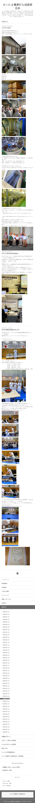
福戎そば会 (5, 748)
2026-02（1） (6, 611)
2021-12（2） (6, 711)
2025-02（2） (6, 624)
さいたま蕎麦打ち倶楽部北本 (14, 801)
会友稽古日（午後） (7, 770)
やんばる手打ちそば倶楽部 (9, 744)
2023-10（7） (6, 665)
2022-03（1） (6, 706)
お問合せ (4, 603)
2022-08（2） (6, 693)
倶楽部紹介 (5, 583)
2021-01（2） (6, 724)
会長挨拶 (4, 587)
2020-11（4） (6, 726)
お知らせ (4, 607)
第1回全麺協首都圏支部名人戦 (10, 329)
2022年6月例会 (6, 28)
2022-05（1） (6, 701)
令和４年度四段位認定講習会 (10, 253)
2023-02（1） (6, 680)
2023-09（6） (6, 668)
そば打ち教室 (5, 591)
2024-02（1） (6, 655)
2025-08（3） (6, 619)
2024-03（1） (6, 652)
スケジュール (5, 595)
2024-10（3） (6, 634)
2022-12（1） (6, 683)
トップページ (5, 579)
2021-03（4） (6, 721)
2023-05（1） (6, 675)
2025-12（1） (6, 614)
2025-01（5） (6, 627)
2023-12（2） (6, 660)
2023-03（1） (6, 678)
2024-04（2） (6, 650)
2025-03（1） (6, 621)
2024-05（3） (6, 647)
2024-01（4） (6, 657)
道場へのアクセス (6, 599)
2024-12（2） (6, 629)
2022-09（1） (6, 691)
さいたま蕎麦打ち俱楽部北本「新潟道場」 (13, 756)
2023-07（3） (6, 670)
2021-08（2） (6, 716)
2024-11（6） (6, 632)
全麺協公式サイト (6, 736)
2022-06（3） (6, 698)
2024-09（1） (6, 637)
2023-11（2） (6, 662)
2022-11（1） (6, 685)
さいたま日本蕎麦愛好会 (8, 752)
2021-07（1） (6, 719)
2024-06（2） (6, 644)
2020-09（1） (6, 731)
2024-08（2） (6, 639)
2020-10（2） (6, 729)
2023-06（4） (6, 673)
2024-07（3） (6, 642)
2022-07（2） (6, 696)
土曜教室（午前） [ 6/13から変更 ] (11, 767)
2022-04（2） (6, 703)
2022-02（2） (6, 708)
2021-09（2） (6, 714)
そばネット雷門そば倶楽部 (9, 740)
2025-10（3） (6, 616)
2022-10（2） (6, 688)
